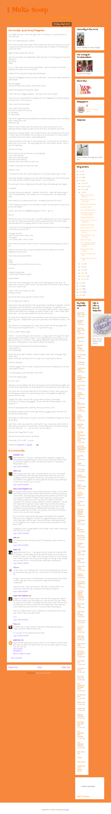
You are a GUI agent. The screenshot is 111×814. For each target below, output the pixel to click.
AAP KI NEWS (18, 649)
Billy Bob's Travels (80, 425)
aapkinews (16, 640)
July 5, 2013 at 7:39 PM (20, 563)
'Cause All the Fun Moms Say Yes (88, 232)
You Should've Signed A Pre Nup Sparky (87, 214)
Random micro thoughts (80, 347)
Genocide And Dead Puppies (86, 250)
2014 (80, 178)
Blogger (66, 810)
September (85, 187)
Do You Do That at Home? (80, 628)
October (83, 183)
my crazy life (80, 457)
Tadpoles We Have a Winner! (87, 196)
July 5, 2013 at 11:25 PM (20, 636)
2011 (80, 286)
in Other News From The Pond (88, 259)
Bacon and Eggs (80, 605)
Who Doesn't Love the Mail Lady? (87, 201)
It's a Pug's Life (80, 662)
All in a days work (81, 552)
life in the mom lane (80, 677)
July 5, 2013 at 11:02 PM (20, 620)
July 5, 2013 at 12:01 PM (20, 545)
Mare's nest (81, 703)
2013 (80, 181)
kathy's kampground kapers (81, 378)
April (82, 270)
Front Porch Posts (81, 645)
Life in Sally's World (81, 486)
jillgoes (79, 463)
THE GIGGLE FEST (81, 521)
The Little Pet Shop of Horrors (81, 653)
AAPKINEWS (17, 651)
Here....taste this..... (80, 753)
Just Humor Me (81, 386)
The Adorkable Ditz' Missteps (80, 734)
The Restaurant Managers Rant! (81, 686)
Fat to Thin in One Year (81, 537)
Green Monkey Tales (79, 417)
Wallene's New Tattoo (87, 225)
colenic (15, 471)
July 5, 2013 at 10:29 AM (21, 485)
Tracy (15, 624)
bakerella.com (81, 339)
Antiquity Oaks (80, 544)
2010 (80, 289)
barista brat (81, 708)
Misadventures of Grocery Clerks (81, 768)
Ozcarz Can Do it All (87, 228)
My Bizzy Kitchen (80, 322)
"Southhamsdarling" (81, 369)
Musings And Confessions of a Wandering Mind (81, 436)
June (83, 264)
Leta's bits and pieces (80, 637)
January (84, 279)
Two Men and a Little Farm (81, 330)
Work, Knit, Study (81, 567)
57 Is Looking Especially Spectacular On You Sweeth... (88, 245)
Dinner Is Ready (85, 240)
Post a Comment (16, 658)
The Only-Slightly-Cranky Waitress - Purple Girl (81, 594)
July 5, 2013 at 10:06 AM (21, 467)
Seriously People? (86, 207)
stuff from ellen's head (81, 314)
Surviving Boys (80, 560)
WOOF (79, 758)
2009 (81, 292)
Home (39, 667)
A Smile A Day (80, 503)
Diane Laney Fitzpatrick (21, 489)
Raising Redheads (80, 715)
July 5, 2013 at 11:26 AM (21, 533)
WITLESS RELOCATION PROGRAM (81, 448)
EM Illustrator (80, 529)
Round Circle (81, 621)
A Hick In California (80, 575)
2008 (81, 295)
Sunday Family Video (87, 217)
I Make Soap (27, 10)
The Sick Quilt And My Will (87, 255)
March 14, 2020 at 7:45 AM (21, 654)
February (84, 276)
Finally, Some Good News (88, 204)
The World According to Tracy (81, 583)
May (82, 267)
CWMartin (16, 455)
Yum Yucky (81, 469)
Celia (14, 538)
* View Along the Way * (80, 494)
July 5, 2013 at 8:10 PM (20, 592)
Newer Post (13, 667)
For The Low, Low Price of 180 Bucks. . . (88, 221)
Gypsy (15, 550)
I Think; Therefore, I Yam (81, 395)
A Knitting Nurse (80, 669)
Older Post (66, 667)
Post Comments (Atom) (43, 673)
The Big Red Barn (81, 696)
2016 (80, 172)
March (83, 273)
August (83, 190)
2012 (80, 283)
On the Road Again (81, 356)
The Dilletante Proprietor (80, 744)
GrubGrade (80, 362)
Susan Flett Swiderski (20, 596)
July (82, 193)
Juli (14, 568)
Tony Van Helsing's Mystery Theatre (80, 512)
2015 (80, 175)
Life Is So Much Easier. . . (88, 210)
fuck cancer (81, 762)
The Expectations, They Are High (87, 236)
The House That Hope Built (80, 724)
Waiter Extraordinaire (81, 477)
